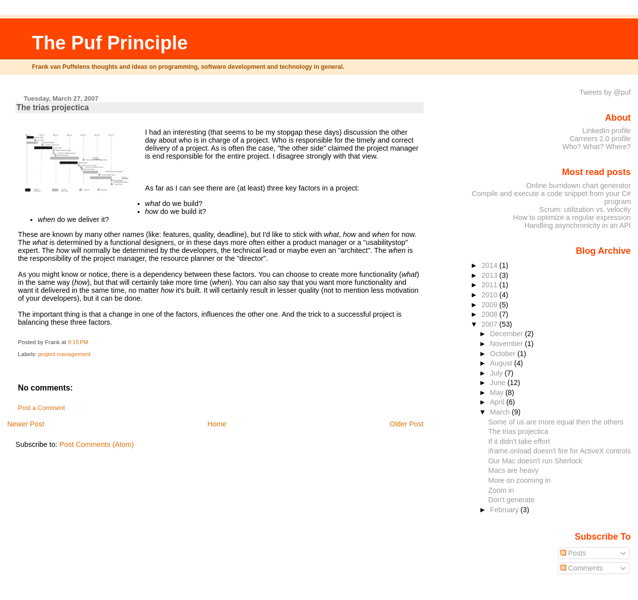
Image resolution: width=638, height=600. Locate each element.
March (501, 412)
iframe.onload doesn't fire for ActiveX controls (559, 451)
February (505, 510)
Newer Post (25, 424)
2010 (490, 295)
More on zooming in (519, 480)
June (498, 383)
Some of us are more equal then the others (556, 422)
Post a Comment (41, 407)
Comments (581, 568)
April (498, 402)
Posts (573, 553)
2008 (490, 314)
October (503, 354)
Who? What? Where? (596, 147)
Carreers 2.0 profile (600, 139)
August (502, 363)
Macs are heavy (513, 470)
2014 (490, 265)
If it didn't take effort (519, 441)
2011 (490, 285)
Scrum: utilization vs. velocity (585, 209)
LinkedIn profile (606, 131)
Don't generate (511, 500)
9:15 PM (78, 342)
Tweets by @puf (605, 92)
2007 (490, 324)
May (497, 393)
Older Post (407, 424)
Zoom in (501, 490)
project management (64, 354)
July (497, 373)
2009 (490, 305)
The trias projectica (52, 107)
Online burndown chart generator (578, 186)
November (507, 344)
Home (216, 424)
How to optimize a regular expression (572, 217)
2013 (490, 275)
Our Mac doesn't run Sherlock (535, 461)
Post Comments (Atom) (96, 444)
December (507, 334)
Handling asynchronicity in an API (577, 225)
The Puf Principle (110, 42)
